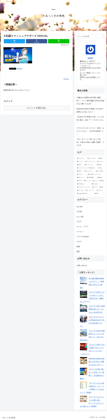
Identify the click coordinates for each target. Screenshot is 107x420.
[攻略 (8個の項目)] (101, 158)
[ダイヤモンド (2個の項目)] (89, 171)
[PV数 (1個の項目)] (102, 180)
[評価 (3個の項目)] (80, 164)
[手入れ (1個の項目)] (79, 180)
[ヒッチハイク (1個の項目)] (90, 190)
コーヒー (79, 232)
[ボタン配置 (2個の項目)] (100, 171)
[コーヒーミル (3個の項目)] (90, 164)
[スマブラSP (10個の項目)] (92, 158)
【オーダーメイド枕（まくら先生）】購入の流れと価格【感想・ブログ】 (90, 142)
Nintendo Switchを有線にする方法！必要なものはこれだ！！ (90, 110)
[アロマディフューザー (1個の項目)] (83, 187)
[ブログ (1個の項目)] (95, 180)
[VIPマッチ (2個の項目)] (81, 177)
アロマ (79, 222)
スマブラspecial (82, 236)
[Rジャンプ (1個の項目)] (87, 180)
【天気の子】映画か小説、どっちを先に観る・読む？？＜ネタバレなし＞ (90, 120)
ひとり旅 (79, 217)
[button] (103, 36)
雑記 (78, 251)
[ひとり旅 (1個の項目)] (80, 190)
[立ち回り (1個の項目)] (98, 184)
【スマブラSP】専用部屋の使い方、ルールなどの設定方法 (97, 309)
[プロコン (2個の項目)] (81, 174)
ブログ (79, 242)
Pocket (19, 69)
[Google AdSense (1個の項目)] (84, 193)
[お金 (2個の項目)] (101, 168)
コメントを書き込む (36, 108)
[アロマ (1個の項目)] (95, 187)
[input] (90, 36)
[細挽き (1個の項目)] (101, 177)
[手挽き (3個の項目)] (100, 164)
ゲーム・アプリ (82, 226)
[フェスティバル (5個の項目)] (90, 161)
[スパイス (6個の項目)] (80, 161)
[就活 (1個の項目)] (102, 187)
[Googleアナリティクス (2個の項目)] (96, 174)
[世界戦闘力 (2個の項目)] (91, 177)
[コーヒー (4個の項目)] (101, 161)
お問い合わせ (81, 265)
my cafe (79, 207)
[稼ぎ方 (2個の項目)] (80, 171)
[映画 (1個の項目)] (99, 193)
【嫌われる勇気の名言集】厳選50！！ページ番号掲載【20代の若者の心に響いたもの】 (90, 101)
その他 (79, 212)
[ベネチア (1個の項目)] (100, 190)
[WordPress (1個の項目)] (83, 184)
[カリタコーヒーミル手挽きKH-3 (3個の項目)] (86, 168)
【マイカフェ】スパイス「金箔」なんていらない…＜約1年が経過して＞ (90, 131)
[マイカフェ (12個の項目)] (81, 158)
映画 (78, 246)
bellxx (90, 58)
